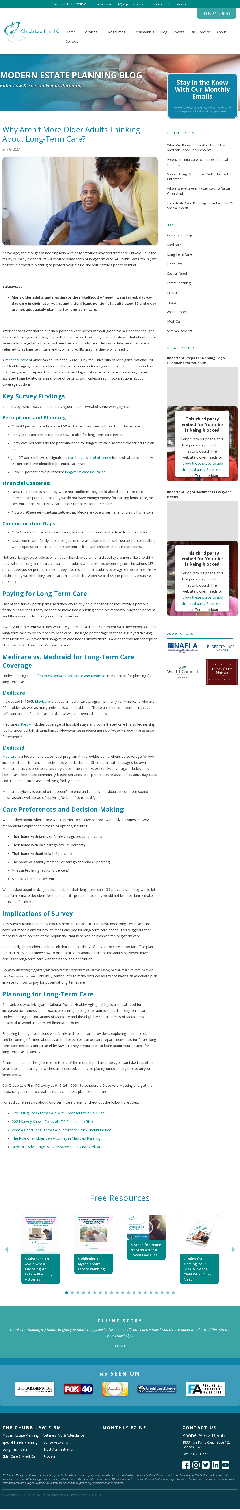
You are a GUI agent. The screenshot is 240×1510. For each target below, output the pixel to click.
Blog (163, 33)
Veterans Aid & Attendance (63, 1436)
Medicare (42, 702)
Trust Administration (58, 1450)
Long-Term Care (14, 1450)
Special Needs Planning (20, 1443)
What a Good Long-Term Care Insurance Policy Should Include (61, 1131)
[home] (31, 33)
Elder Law (174, 265)
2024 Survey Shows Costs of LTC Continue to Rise (52, 1122)
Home (71, 33)
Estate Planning (179, 284)
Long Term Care (179, 255)
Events (178, 33)
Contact (72, 42)
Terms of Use (95, 1496)
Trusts (172, 303)
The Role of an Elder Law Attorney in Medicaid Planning (56, 1139)
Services (91, 33)
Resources (116, 33)
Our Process (200, 33)
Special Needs (177, 274)
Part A (26, 725)
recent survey (16, 361)
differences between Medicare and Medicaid (69, 676)
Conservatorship (179, 236)
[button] (90, 33)
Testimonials (144, 33)
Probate (173, 294)
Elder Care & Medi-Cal (19, 1457)
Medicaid (9, 757)
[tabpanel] (40, 1251)
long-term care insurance (85, 473)
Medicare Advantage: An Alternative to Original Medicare (57, 1147)
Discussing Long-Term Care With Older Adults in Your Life (58, 1114)
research (109, 338)
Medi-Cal (173, 322)
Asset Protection (179, 313)
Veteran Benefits (179, 332)
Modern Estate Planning (20, 1436)
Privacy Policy (78, 1496)
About (221, 33)
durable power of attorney (89, 458)
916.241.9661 (212, 14)
